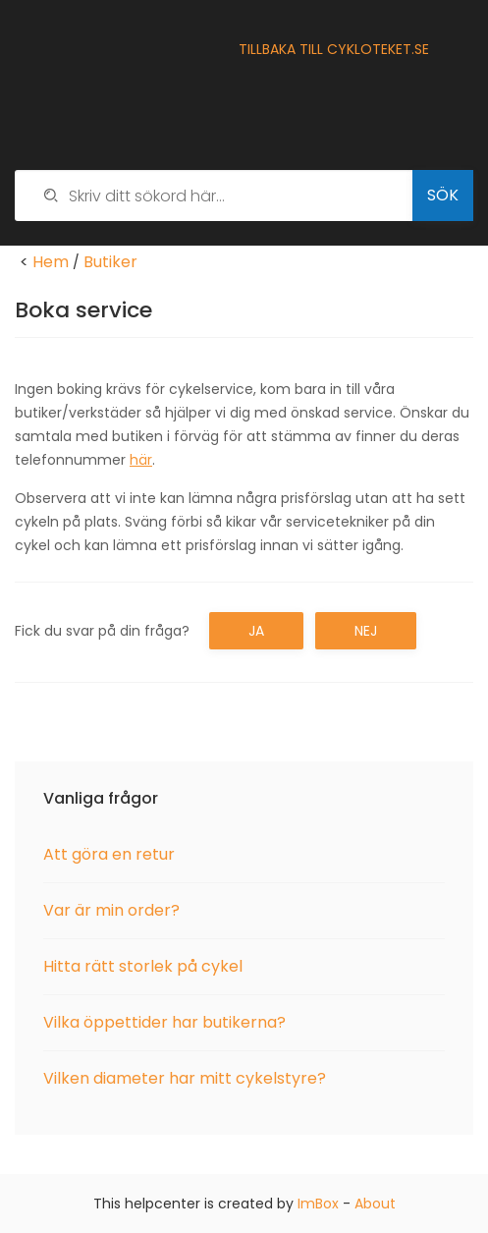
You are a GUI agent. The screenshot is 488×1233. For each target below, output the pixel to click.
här (141, 460)
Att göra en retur (109, 854)
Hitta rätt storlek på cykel (143, 966)
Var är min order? (111, 910)
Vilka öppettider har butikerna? (164, 1022)
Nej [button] (365, 631)
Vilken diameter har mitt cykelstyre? (184, 1078)
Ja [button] (256, 631)
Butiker (110, 262)
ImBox (318, 1203)
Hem (50, 262)
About (375, 1203)
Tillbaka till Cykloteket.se (334, 49)
